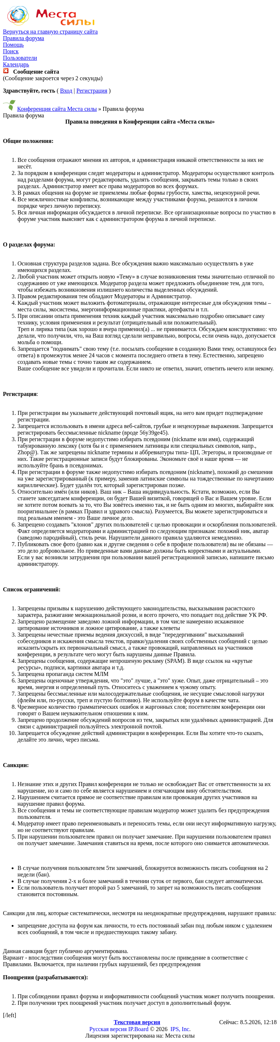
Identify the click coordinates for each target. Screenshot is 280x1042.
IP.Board (138, 1029)
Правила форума (23, 38)
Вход (66, 91)
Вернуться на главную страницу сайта (50, 31)
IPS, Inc (179, 1029)
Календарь (16, 64)
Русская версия (108, 1029)
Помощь (13, 45)
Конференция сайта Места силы (57, 109)
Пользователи (20, 58)
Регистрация (91, 91)
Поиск (11, 51)
